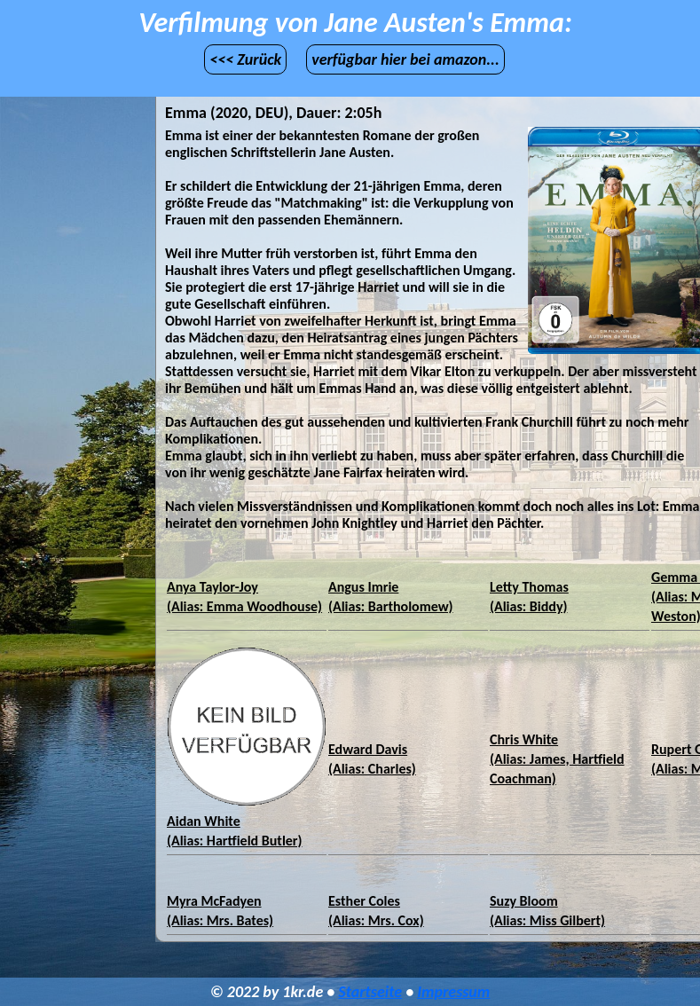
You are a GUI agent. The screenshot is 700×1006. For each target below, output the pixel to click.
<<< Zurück (245, 59)
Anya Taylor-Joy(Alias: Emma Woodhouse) (244, 596)
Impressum (453, 992)
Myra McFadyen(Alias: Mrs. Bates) (220, 910)
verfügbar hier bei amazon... (405, 59)
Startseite (370, 992)
